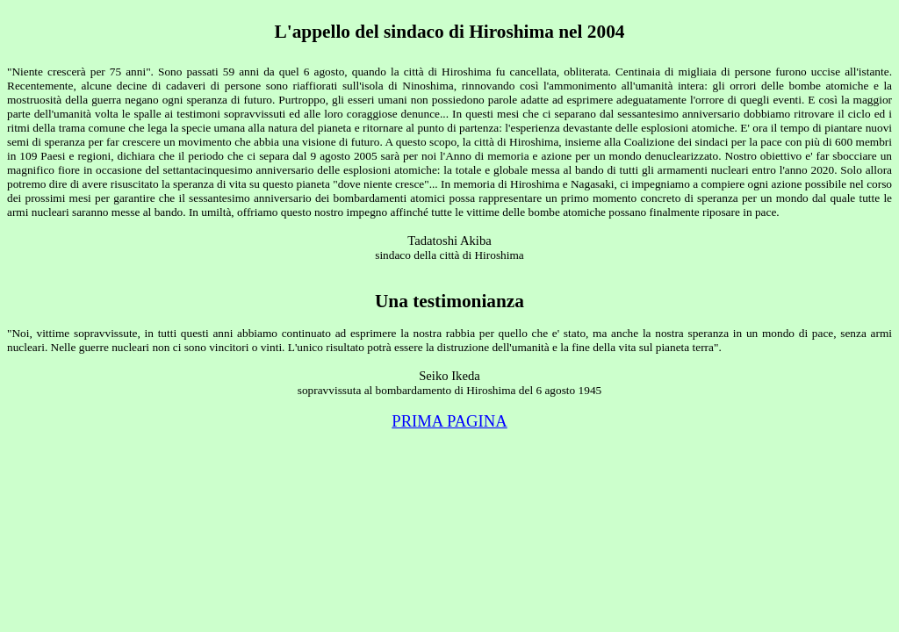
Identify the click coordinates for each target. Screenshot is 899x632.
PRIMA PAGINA (449, 421)
